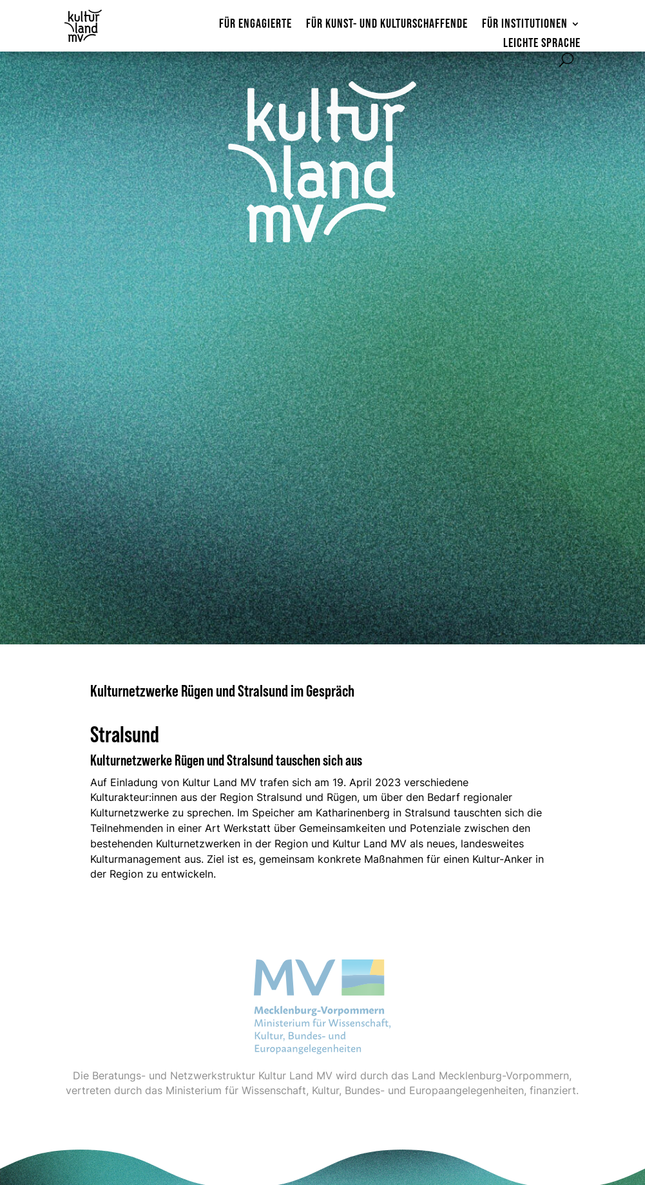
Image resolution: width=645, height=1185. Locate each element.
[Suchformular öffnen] (566, 60)
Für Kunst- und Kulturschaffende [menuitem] (387, 24)
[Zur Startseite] (88, 26)
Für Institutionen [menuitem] (525, 24)
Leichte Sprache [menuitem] (542, 44)
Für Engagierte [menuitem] (255, 24)
